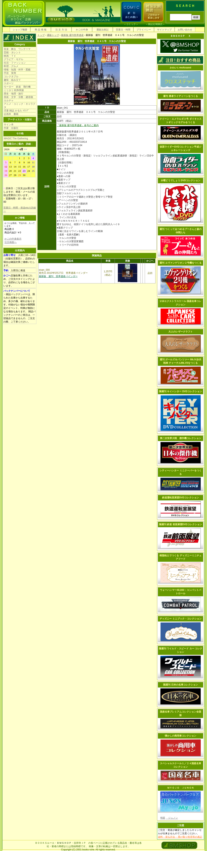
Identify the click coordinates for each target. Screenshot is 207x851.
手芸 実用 (10, 73)
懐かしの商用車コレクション (180, 735)
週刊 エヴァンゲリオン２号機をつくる (180, 262)
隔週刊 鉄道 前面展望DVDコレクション (180, 524)
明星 (162, 817)
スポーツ (9, 83)
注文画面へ (10, 242)
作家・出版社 (11, 128)
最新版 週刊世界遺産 (72, 35)
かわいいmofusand (180, 67)
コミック (131, 24)
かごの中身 (82, 29)
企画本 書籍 (11, 114)
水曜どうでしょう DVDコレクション (181, 180)
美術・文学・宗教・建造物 (18, 97)
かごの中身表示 (12, 238)
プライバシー (143, 29)
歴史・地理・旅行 (13, 93)
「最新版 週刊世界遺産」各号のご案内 (78, 125)
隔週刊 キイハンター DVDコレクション (180, 391)
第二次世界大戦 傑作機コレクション (180, 438)
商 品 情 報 (40, 29)
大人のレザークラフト (180, 331)
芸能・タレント (12, 52)
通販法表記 (102, 29)
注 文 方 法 (61, 29)
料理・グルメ (11, 66)
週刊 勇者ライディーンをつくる (180, 96)
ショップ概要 (20, 29)
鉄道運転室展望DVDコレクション (180, 497)
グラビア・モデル (13, 59)
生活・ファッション (15, 62)
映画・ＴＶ (10, 55)
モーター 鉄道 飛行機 (17, 86)
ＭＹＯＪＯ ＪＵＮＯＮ (180, 787)
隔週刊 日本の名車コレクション (180, 684)
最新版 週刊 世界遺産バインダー (58, 276)
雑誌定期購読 (155, 24)
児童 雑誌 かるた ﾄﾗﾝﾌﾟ (16, 110)
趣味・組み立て (12, 80)
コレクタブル (11, 76)
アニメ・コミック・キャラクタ (19, 106)
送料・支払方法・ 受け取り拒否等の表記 (180, 836)
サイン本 (9, 124)
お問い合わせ (185, 29)
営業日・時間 (123, 29)
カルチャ (9, 100)
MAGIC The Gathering (16, 138)
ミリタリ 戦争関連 (14, 90)
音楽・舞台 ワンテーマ (17, 49)
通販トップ (53, 35)
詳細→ (29, 144)
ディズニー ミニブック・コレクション (180, 618)
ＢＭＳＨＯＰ (64, 843)
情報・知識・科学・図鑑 (17, 69)
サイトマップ (164, 29)
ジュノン (172, 817)
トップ (41, 35)
